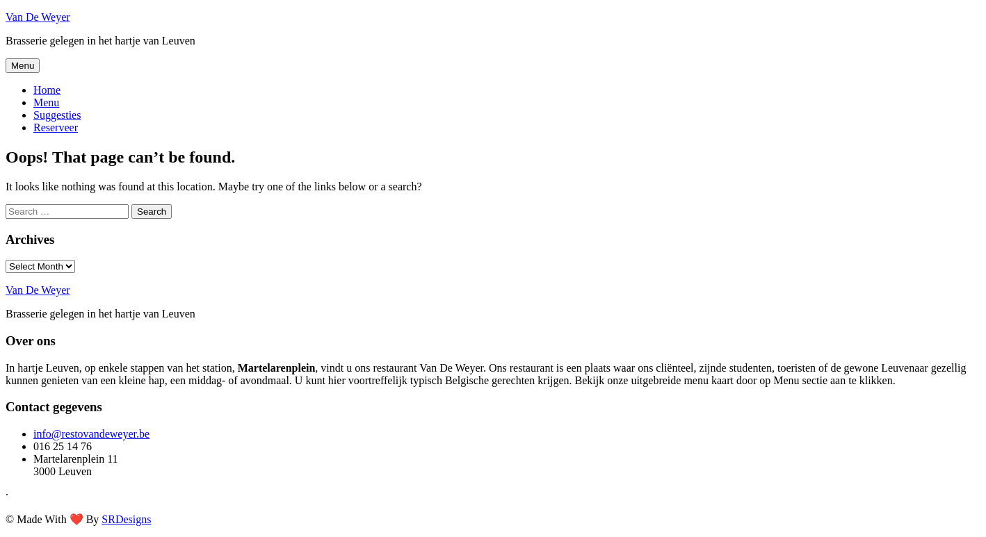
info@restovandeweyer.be (91, 434)
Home (46, 90)
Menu (22, 65)
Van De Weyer (38, 17)
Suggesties (57, 115)
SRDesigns (126, 519)
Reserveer (55, 127)
